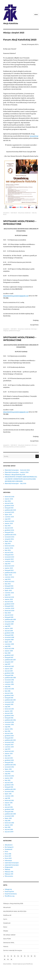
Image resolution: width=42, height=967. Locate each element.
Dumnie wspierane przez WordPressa (23, 964)
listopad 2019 (9, 617)
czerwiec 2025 (9, 517)
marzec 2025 (9, 523)
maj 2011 (7, 798)
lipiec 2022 (8, 575)
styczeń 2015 (9, 713)
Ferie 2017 (8, 856)
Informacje (33, 329)
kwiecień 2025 (9, 521)
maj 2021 (7, 595)
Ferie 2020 (8, 858)
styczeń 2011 (9, 807)
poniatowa (17, 446)
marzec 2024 (9, 548)
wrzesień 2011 (9, 791)
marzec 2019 (9, 628)
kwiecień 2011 (9, 800)
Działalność (28, 212)
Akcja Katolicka (10, 23)
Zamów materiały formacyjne (12, 950)
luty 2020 (8, 613)
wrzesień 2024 (9, 537)
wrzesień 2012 (9, 767)
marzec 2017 (9, 668)
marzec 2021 (9, 599)
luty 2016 (7, 691)
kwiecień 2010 (9, 823)
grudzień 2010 (9, 809)
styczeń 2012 (9, 782)
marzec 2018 (9, 651)
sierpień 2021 (9, 588)
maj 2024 (8, 543)
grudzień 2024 (9, 530)
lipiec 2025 (8, 514)
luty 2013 (7, 756)
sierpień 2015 (9, 704)
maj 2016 (7, 686)
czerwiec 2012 (9, 771)
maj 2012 (7, 773)
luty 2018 (7, 653)
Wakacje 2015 (9, 874)
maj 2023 (7, 563)
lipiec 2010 (8, 818)
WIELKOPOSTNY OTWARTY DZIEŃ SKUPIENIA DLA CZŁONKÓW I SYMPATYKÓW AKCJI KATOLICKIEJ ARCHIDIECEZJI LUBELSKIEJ (21, 479)
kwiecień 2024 (9, 546)
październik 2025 (10, 510)
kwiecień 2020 (9, 610)
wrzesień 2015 (9, 702)
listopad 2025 (9, 508)
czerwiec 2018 (9, 644)
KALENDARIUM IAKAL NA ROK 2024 (14, 911)
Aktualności (21, 212)
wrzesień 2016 (9, 680)
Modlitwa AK (7, 915)
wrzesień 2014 (9, 722)
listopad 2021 (9, 586)
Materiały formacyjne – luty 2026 (15, 483)
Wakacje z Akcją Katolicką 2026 (15, 474)
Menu (36, 14)
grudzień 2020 (9, 604)
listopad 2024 (9, 532)
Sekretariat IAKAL (8, 942)
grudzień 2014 (9, 715)
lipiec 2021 (8, 590)
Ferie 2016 (8, 854)
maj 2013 (7, 749)
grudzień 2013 (9, 735)
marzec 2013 (9, 753)
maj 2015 (7, 706)
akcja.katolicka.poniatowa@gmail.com (15, 296)
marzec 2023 (9, 568)
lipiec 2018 (8, 642)
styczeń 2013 (9, 758)
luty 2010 (7, 827)
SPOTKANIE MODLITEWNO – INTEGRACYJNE (19, 222)
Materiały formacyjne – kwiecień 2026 (17, 470)
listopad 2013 (9, 738)
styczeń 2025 (9, 528)
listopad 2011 (9, 787)
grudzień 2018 (9, 633)
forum (4, 214)
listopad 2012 (9, 762)
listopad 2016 (9, 675)
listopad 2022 (9, 570)
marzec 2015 (9, 711)
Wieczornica (9, 876)
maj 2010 (7, 820)
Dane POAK (7, 938)
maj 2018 (7, 646)
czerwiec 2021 (9, 592)
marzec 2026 (9, 499)
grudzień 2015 (9, 695)
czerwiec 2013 (9, 747)
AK (35, 212)
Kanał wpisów (9, 891)
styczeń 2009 (9, 831)
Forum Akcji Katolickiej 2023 (19, 39)
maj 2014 (7, 727)
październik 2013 (10, 740)
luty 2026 (8, 501)
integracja (5, 330)
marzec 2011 (8, 802)
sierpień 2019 (9, 624)
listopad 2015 (9, 697)
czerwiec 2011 (9, 796)
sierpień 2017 (9, 662)
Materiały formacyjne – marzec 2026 (17, 472)
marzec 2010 (9, 825)
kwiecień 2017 (9, 666)
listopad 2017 (9, 657)
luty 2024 (8, 550)
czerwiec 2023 (9, 561)
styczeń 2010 (9, 829)
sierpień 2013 (9, 744)
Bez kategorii (9, 847)
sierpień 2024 (9, 539)
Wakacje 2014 (9, 871)
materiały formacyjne (12, 863)
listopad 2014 (9, 718)
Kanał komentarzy (11, 894)
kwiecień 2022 (9, 581)
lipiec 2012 (8, 769)
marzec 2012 (9, 778)
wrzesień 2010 (9, 816)
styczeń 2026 (9, 503)
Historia (5, 946)
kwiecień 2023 (9, 566)
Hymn (5, 919)
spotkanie (22, 446)
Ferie (6, 851)
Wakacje (7, 869)
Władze (5, 931)
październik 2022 (10, 572)
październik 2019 (10, 619)
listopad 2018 (9, 635)
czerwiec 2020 (9, 608)
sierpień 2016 (9, 682)
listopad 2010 (9, 811)
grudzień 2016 (9, 673)
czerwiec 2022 (9, 577)
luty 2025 (8, 525)
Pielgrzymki (9, 867)
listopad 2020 (9, 606)
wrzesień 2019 (9, 622)
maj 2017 (7, 664)
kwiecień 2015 (9, 709)
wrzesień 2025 (9, 512)
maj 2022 (8, 579)
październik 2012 (10, 764)
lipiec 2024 (8, 541)
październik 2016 (10, 677)
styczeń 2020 (9, 615)
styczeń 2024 (9, 552)
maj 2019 (7, 626)
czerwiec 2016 (9, 684)
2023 (33, 212)
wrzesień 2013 (9, 742)
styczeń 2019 (9, 630)
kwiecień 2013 (9, 751)
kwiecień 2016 (9, 689)
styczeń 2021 (9, 601)
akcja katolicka (10, 446)
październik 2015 (10, 700)
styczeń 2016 (9, 693)
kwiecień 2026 (9, 496)
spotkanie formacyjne (14, 330)
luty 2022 (8, 584)
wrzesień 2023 (9, 557)
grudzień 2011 (9, 785)
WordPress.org (9, 896)
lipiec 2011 (8, 794)
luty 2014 (7, 731)
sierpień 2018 (9, 639)
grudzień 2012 (9, 760)
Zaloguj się (8, 889)
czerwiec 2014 (9, 724)
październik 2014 (10, 720)
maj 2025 (7, 519)
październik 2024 (10, 534)
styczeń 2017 (9, 671)
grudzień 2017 (9, 655)
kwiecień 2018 (9, 648)
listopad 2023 (9, 555)
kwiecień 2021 (9, 597)
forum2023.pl (34, 136)
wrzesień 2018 (9, 637)
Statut (5, 927)
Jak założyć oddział (9, 935)
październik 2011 (10, 789)
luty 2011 (7, 805)
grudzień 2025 (9, 505)
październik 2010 (10, 814)
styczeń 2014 (9, 733)
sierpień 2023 (9, 559)
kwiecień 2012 (9, 776)
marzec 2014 (9, 729)
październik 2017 (10, 659)
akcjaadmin (6, 212)
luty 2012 (7, 780)
